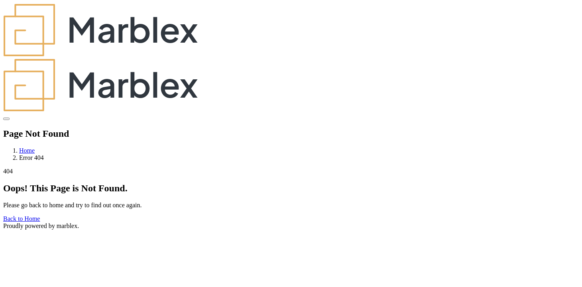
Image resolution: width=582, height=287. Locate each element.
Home (27, 150)
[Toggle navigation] (6, 119)
